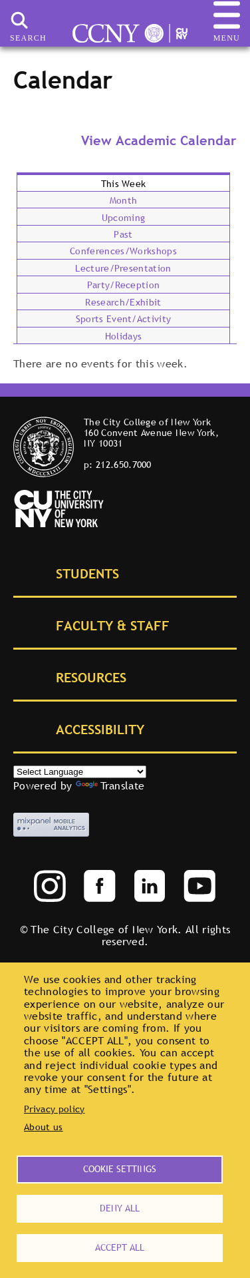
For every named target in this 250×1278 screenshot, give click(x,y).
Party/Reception (123, 285)
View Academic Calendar (159, 140)
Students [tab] (72, 572)
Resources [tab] (76, 676)
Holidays (123, 336)
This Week (123, 184)
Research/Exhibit (123, 302)
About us (43, 1127)
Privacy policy (54, 1109)
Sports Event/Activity (124, 319)
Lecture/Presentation (123, 268)
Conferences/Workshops (123, 251)
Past (123, 234)
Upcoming (124, 218)
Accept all (119, 1247)
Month (124, 200)
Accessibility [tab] (85, 728)
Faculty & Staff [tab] (98, 624)
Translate (110, 785)
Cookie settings (119, 1169)
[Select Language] (79, 771)
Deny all (120, 1208)
